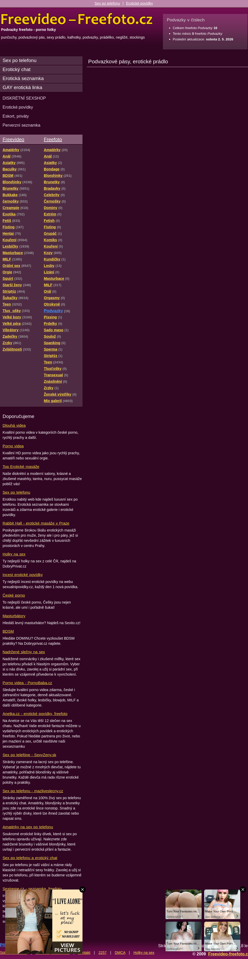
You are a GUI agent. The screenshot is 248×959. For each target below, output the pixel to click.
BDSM (8, 631)
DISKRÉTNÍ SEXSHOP (24, 98)
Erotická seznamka (23, 78)
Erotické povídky (139, 3)
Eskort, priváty (16, 116)
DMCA (120, 953)
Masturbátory (14, 616)
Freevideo (13, 139)
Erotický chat (16, 69)
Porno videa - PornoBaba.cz (27, 683)
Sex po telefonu (107, 3)
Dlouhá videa (14, 425)
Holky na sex (14, 554)
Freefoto (53, 139)
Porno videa (13, 446)
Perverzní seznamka (21, 125)
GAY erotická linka (22, 87)
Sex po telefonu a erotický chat (30, 858)
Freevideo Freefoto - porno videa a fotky (77, 19)
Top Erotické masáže (21, 466)
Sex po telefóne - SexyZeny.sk (29, 755)
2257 (102, 953)
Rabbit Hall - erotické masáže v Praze (36, 523)
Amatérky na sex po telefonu (28, 827)
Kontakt (84, 953)
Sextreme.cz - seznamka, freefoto (32, 888)
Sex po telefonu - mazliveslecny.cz (33, 791)
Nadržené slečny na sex (24, 652)
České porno (14, 595)
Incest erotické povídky (23, 574)
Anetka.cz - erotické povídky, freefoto (35, 713)
